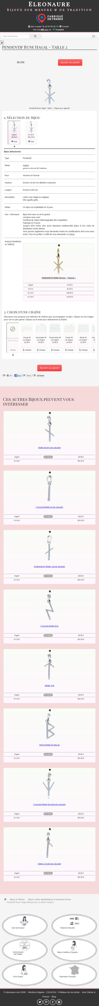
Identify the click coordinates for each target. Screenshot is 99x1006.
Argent (26, 165)
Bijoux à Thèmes (17, 899)
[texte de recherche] (15, 36)
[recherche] (35, 36)
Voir (14, 141)
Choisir (27, 350)
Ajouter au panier (70, 62)
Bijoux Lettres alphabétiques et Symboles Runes (49, 899)
